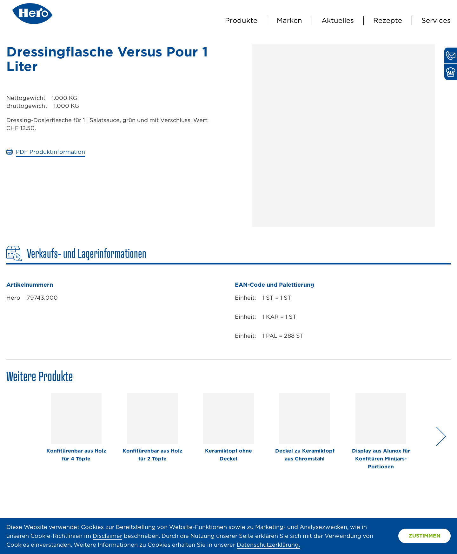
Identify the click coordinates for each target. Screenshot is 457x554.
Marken (289, 20)
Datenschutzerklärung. (268, 544)
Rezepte (387, 20)
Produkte (241, 20)
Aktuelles (337, 20)
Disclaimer (107, 535)
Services (436, 20)
